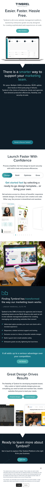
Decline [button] (26, 485)
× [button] (41, 468)
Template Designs (15, 397)
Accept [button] (18, 485)
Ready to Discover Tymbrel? (22, 142)
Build (17, 175)
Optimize (27, 175)
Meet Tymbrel (23, 31)
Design (7, 175)
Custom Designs (30, 397)
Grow (38, 175)
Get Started (22, 361)
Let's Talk (22, 460)
